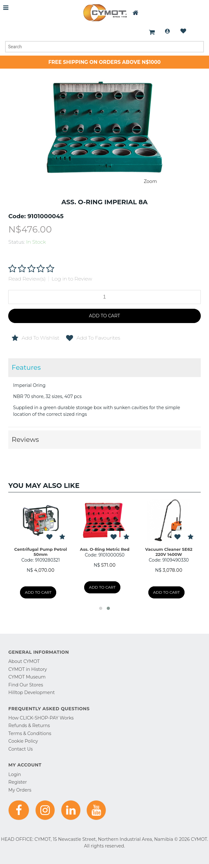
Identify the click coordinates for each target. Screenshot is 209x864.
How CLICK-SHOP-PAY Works (40, 718)
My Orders (19, 790)
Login (167, 31)
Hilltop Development (31, 692)
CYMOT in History (27, 669)
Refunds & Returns (29, 725)
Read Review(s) (26, 279)
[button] (100, 608)
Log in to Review (71, 279)
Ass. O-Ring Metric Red (105, 549)
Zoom (150, 181)
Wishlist (183, 31)
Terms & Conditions (29, 733)
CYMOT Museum (26, 677)
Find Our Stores (25, 685)
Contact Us (20, 749)
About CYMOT (23, 661)
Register (17, 782)
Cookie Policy (23, 741)
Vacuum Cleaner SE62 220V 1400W (168, 552)
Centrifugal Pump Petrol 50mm (40, 552)
